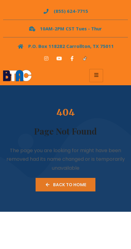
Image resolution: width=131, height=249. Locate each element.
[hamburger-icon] (96, 75)
